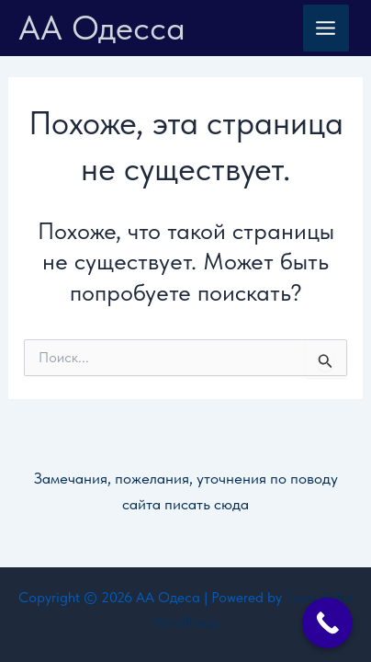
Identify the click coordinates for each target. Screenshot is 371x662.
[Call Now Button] (327, 623)
